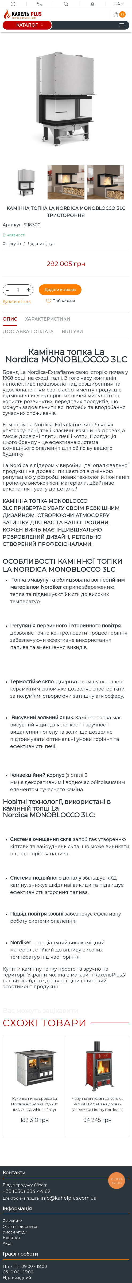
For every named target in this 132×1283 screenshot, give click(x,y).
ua (118, 4)
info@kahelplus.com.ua (69, 1198)
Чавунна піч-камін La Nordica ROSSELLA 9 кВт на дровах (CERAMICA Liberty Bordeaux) (97, 1104)
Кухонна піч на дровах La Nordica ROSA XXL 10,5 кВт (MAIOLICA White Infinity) (34, 1104)
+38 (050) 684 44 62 (27, 1191)
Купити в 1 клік (17, 301)
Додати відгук (41, 243)
